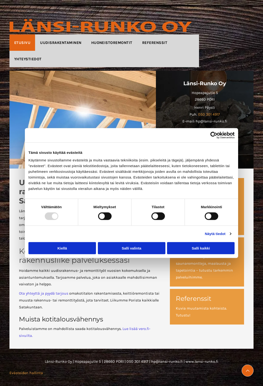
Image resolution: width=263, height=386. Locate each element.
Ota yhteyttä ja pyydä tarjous (43, 293)
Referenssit (193, 298)
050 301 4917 (209, 114)
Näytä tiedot (215, 234)
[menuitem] (22, 42)
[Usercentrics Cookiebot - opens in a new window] (214, 135)
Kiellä (62, 248)
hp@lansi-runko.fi (167, 361)
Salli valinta (131, 248)
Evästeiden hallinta (26, 373)
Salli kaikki (201, 248)
